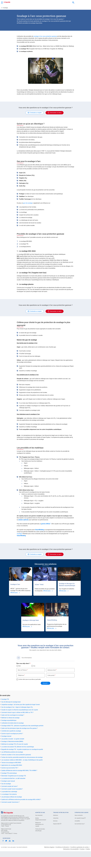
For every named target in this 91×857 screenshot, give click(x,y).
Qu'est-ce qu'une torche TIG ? (9, 768)
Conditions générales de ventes (79, 847)
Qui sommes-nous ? (80, 823)
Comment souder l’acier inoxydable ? (12, 789)
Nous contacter (79, 815)
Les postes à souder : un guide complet (12, 739)
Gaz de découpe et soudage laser (11, 702)
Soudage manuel (6, 736)
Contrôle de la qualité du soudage (11, 731)
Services (55, 821)
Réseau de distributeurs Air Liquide (39, 824)
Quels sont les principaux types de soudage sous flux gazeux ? (19, 728)
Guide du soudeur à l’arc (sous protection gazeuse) (16, 754)
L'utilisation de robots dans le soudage (12, 723)
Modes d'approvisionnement (40, 818)
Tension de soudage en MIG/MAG (11, 762)
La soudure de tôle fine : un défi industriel (13, 778)
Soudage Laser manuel (8, 781)
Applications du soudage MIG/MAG (11, 765)
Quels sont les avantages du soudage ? (12, 715)
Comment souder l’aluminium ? (10, 802)
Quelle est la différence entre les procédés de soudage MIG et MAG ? (21, 799)
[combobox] (73, 2)
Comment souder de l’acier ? (9, 786)
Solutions (55, 815)
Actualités (77, 821)
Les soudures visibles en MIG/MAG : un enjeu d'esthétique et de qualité (22, 760)
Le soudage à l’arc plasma (9, 794)
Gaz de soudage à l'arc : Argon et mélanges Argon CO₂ (17, 707)
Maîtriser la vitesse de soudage (10, 717)
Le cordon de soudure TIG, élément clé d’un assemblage (17, 747)
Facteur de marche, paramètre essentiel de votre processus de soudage (22, 757)
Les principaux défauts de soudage (11, 797)
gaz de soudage (27, 203)
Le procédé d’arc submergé (9, 791)
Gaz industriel (38, 815)
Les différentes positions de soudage (12, 752)
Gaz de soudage (6, 783)
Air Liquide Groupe (80, 818)
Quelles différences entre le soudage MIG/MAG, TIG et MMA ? (19, 770)
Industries (55, 818)
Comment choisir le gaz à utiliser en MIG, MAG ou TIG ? (17, 712)
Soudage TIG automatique (9, 773)
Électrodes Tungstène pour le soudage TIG (13, 776)
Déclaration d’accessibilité (70, 849)
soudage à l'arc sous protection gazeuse (45, 36)
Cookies (82, 849)
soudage (19, 533)
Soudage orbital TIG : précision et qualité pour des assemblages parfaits (22, 725)
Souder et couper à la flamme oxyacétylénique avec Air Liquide (19, 710)
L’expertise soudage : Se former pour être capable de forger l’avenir (20, 704)
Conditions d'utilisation (62, 847)
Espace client (57, 823)
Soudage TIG (5, 699)
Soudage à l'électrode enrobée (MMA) (12, 741)
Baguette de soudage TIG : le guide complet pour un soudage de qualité (22, 749)
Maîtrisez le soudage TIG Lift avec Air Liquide (14, 744)
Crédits (88, 849)
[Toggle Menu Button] (2, 2)
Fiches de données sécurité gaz (40, 829)
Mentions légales (49, 847)
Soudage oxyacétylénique (8, 720)
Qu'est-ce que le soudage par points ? (12, 733)
